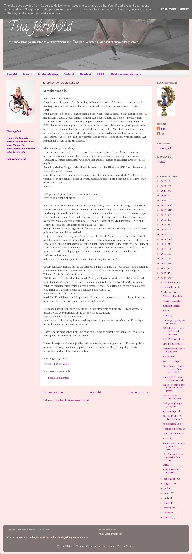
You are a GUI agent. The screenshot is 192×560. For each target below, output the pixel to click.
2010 (164, 258)
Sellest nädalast (171, 305)
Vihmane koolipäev (173, 296)
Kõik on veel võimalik (126, 74)
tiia (162, 133)
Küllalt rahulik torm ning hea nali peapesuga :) (173, 331)
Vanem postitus (138, 392)
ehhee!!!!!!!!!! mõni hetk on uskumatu (173, 378)
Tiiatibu (161, 161)
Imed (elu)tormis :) (173, 343)
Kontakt (85, 74)
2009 (164, 263)
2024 (164, 190)
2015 (164, 234)
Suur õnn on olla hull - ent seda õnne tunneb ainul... (174, 369)
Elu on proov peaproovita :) (172, 397)
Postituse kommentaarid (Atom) (72, 399)
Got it (184, 9)
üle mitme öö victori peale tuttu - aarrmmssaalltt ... (174, 446)
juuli (166, 488)
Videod (69, 74)
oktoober (169, 291)
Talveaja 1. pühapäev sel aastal (174, 322)
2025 (164, 186)
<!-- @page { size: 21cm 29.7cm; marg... (173, 457)
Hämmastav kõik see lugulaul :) (174, 350)
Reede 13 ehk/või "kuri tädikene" (172, 417)
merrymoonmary (107, 546)
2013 (164, 244)
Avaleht (11, 74)
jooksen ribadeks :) (173, 423)
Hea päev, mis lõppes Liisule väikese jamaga (174, 387)
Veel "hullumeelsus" (174, 433)
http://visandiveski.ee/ (110, 533)
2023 (164, 195)
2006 (164, 278)
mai (166, 498)
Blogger (129, 546)
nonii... (166, 310)
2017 (164, 224)
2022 (164, 200)
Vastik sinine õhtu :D (174, 428)
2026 (164, 181)
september (170, 478)
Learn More (167, 9)
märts (167, 507)
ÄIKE (166, 464)
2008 (164, 268)
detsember (170, 282)
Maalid (27, 74)
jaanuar (168, 517)
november (169, 287)
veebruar (169, 512)
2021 (164, 205)
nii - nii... (167, 438)
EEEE (101, 74)
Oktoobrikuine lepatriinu (171, 471)
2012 (164, 249)
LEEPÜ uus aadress (173, 339)
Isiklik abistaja (48, 74)
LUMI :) (167, 315)
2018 (164, 219)
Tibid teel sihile (171, 300)
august (167, 483)
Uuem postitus (53, 392)
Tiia (163, 128)
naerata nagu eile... (173, 411)
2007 (164, 273)
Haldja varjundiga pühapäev (172, 405)
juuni (167, 493)
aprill (167, 502)
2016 (164, 229)
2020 (164, 210)
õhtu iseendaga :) (172, 361)
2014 (164, 239)
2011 (163, 253)
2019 (164, 215)
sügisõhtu (168, 356)
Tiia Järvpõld (40, 28)
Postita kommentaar (58, 377)
